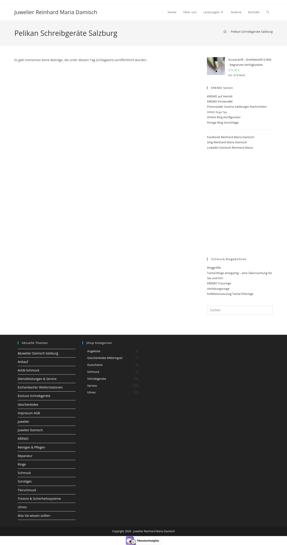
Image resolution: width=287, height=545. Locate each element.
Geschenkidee (28, 404)
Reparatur (25, 456)
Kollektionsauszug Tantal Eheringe (230, 294)
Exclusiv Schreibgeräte (34, 396)
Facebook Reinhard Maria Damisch (230, 137)
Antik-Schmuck (28, 370)
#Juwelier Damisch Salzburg (38, 353)
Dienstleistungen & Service (37, 379)
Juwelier (23, 421)
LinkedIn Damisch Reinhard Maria (230, 148)
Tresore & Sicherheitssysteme (39, 498)
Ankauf (23, 362)
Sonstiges (25, 481)
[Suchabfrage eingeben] (240, 310)
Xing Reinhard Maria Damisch (227, 142)
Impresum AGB (29, 413)
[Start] (225, 32)
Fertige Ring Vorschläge (223, 122)
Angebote (93, 351)
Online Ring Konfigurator (224, 117)
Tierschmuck (27, 490)
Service (92, 386)
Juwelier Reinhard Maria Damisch (55, 12)
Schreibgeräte (96, 379)
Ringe (22, 464)
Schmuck (24, 473)
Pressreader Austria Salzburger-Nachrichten (237, 107)
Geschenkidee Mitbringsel (104, 358)
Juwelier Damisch (30, 430)
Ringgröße (214, 268)
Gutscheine (94, 365)
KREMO (23, 438)
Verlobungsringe (218, 289)
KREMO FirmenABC (220, 101)
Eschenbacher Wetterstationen (40, 387)
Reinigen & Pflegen (31, 447)
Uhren (22, 507)
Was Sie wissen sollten (34, 515)
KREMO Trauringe (219, 283)
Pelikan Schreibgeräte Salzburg (252, 32)
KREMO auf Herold (219, 96)
